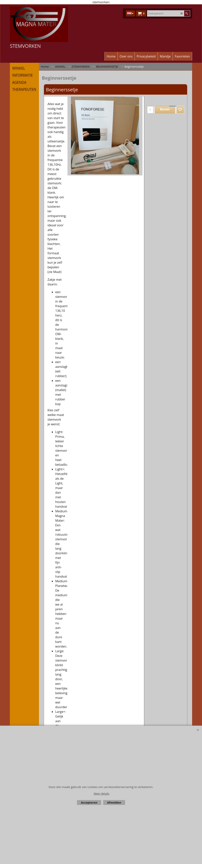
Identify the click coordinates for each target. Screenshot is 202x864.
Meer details (101, 793)
